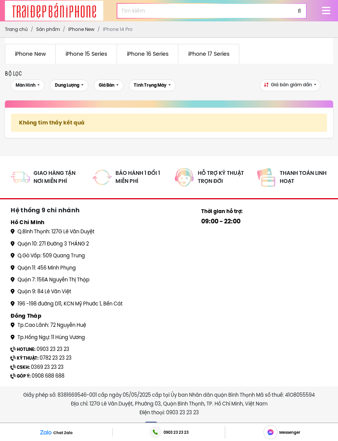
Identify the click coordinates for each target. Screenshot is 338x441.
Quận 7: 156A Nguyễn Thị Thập (50, 279)
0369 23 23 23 (37, 366)
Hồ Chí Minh (27, 222)
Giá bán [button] (107, 85)
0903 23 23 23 (40, 349)
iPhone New (30, 54)
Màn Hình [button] (26, 85)
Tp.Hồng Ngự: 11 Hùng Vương (48, 337)
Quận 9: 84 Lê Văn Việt (41, 291)
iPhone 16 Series (147, 54)
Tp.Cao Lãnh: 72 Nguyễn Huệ (48, 324)
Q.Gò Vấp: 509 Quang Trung (48, 255)
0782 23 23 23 (41, 357)
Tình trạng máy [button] (150, 85)
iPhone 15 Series (86, 54)
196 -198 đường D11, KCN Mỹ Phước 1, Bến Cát (67, 303)
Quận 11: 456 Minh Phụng (43, 267)
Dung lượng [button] (67, 85)
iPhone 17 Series (208, 54)
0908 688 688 (37, 375)
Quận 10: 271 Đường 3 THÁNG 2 (50, 243)
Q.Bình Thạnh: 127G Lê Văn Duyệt (53, 231)
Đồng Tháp (26, 315)
